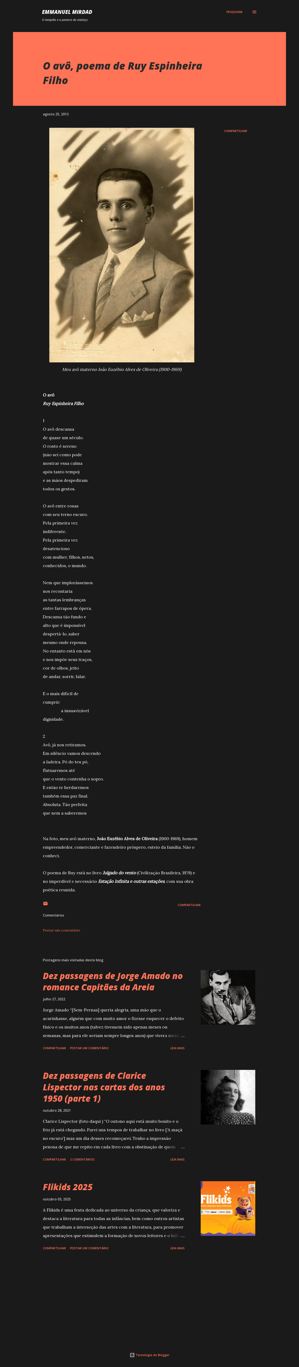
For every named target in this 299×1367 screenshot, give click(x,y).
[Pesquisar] (234, 12)
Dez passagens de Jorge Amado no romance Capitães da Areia (113, 981)
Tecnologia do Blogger (149, 1355)
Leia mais (177, 1048)
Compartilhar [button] (235, 131)
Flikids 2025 (68, 1187)
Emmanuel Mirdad (67, 11)
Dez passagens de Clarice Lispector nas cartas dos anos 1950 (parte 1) (104, 1087)
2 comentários (82, 1159)
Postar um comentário (61, 930)
